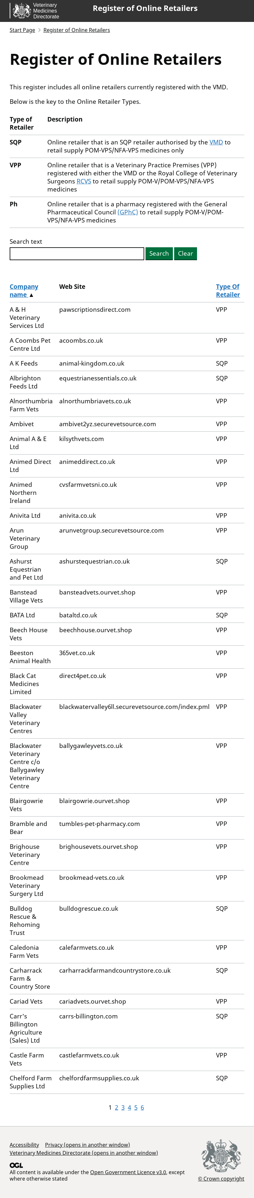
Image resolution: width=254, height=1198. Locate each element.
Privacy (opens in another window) (87, 1144)
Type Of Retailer (228, 290)
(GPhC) (128, 212)
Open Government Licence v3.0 (128, 1172)
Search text (26, 242)
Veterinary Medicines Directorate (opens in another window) (84, 1152)
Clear (185, 253)
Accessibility (24, 1144)
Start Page (22, 30)
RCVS (84, 181)
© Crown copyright (221, 1178)
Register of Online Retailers (145, 8)
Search (159, 253)
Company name (24, 290)
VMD (216, 142)
